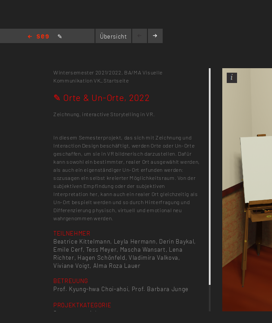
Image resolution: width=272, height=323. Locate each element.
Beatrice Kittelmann (81, 241)
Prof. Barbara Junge (160, 288)
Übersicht (113, 36)
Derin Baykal (176, 241)
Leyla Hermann (135, 241)
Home (38, 37)
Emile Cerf (68, 249)
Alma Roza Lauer (117, 265)
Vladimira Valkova (153, 257)
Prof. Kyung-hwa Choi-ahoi (90, 288)
